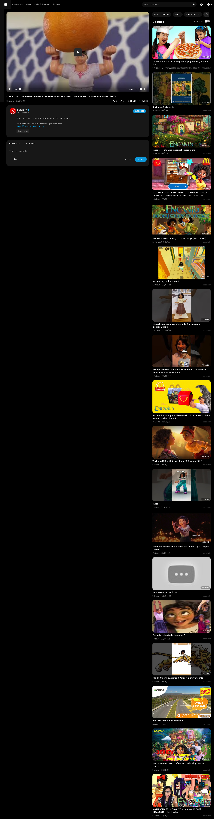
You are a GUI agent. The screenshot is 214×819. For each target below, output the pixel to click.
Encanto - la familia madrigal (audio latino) (184, 132)
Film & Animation (51, 4)
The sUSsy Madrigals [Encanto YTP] (180, 562)
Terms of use (9, 105)
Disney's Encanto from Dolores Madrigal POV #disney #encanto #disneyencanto (185, 329)
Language (7, 115)
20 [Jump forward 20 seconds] (146, 75)
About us (7, 109)
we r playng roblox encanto (176, 251)
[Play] (43, 75)
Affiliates (27, 109)
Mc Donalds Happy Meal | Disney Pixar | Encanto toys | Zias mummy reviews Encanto (186, 369)
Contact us (17, 109)
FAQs (19, 102)
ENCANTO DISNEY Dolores (175, 525)
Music (66, 4)
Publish (151, 146)
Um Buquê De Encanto (174, 95)
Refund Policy (9, 102)
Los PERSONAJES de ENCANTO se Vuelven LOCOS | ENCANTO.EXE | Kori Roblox (186, 718)
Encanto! (167, 448)
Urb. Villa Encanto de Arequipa (178, 639)
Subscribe (149, 98)
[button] (209, 4)
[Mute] (150, 75)
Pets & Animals (80, 4)
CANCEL (139, 146)
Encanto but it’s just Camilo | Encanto (181, 793)
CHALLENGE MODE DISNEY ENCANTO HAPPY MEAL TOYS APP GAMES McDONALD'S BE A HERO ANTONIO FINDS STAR (185, 173)
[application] (99, 45)
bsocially (57, 96)
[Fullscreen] (155, 75)
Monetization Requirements (15, 112)
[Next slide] (207, 14)
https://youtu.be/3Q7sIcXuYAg (64, 113)
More (94, 4)
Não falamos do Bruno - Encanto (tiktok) (183, 756)
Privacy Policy (22, 105)
